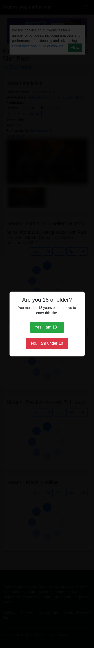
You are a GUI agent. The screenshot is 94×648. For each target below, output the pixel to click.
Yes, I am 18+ (47, 327)
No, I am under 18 (47, 343)
